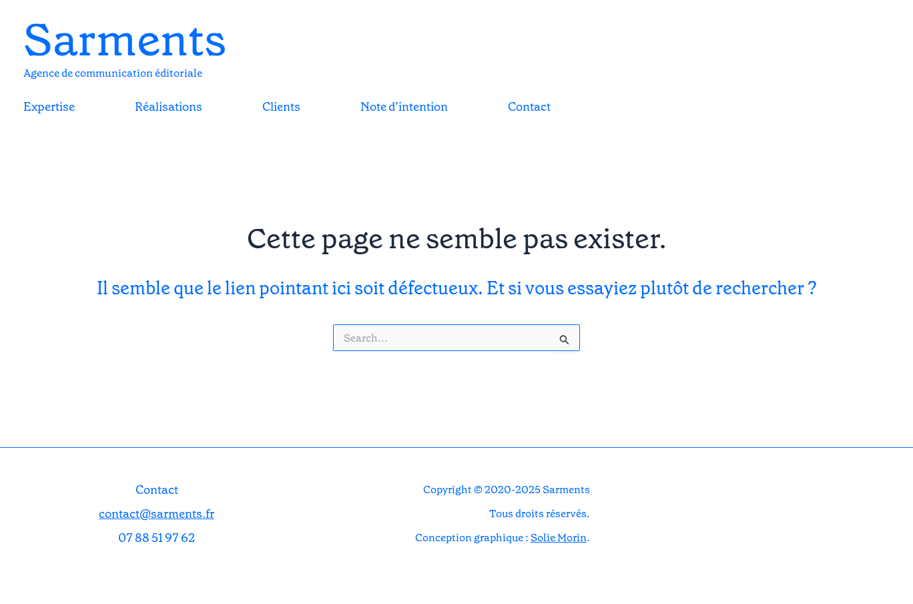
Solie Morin (559, 538)
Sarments (124, 40)
